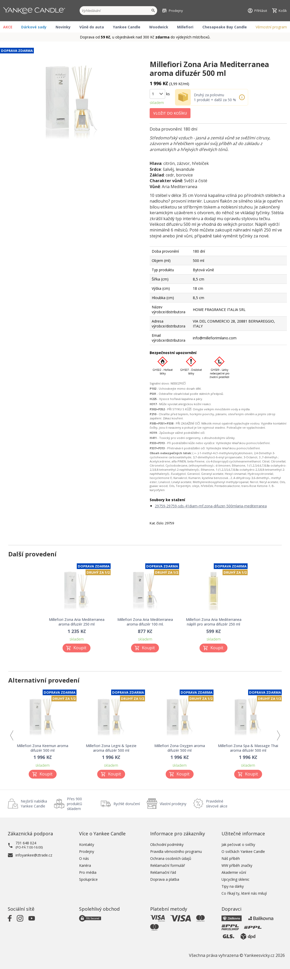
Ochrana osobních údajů (170, 858)
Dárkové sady (34, 27)
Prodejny (86, 851)
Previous (11, 735)
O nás (84, 858)
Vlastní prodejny (173, 803)
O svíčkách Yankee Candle (243, 851)
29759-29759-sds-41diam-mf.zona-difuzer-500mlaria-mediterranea (211, 505)
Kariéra (85, 865)
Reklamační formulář (167, 865)
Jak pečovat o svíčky (238, 844)
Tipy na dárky (233, 886)
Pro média (87, 872)
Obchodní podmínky (167, 844)
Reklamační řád (163, 872)
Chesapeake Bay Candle (224, 27)
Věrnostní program (271, 27)
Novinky (63, 27)
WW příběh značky (237, 865)
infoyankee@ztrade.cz (34, 855)
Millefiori (185, 27)
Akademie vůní (234, 872)
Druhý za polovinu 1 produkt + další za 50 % (215, 97)
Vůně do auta (91, 27)
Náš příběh (231, 858)
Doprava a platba (164, 879)
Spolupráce (88, 879)
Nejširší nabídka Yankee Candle (34, 803)
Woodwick (158, 27)
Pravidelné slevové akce (216, 803)
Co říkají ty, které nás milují (244, 893)
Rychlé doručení (126, 803)
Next (278, 735)
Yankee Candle (126, 27)
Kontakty (86, 844)
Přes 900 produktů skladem (74, 803)
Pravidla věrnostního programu (176, 851)
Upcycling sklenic (235, 879)
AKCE (7, 27)
